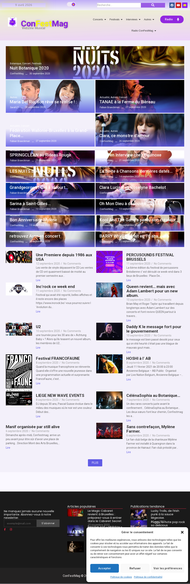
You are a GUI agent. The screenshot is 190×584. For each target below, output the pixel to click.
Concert (26, 63)
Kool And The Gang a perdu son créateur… (139, 219)
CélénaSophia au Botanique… (153, 395)
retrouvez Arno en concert (35, 236)
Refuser (135, 568)
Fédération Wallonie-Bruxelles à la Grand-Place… (49, 133)
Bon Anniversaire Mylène (33, 219)
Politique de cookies (121, 577)
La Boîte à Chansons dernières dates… (136, 171)
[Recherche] (119, 5)
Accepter (104, 568)
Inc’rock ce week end (55, 286)
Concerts (98, 19)
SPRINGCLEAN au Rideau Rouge (40, 155)
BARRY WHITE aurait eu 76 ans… (130, 236)
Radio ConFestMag (142, 30)
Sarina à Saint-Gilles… (30, 203)
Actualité (105, 97)
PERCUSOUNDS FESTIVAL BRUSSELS (150, 257)
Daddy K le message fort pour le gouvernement (153, 329)
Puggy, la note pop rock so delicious (167, 523)
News (114, 150)
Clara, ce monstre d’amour (124, 135)
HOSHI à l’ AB (138, 358)
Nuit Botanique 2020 (29, 68)
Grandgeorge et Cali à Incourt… (39, 187)
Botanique (16, 63)
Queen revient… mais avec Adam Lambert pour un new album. (152, 291)
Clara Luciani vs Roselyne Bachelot (132, 187)
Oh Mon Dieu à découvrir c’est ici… (132, 203)
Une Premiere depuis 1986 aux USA (64, 257)
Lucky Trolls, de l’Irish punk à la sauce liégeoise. (168, 512)
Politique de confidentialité (148, 577)
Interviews (132, 19)
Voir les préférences (167, 568)
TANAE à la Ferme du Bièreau (127, 101)
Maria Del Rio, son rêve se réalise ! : (43, 101)
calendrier (15, 231)
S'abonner (48, 523)
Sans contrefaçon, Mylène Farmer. (150, 429)
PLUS (95, 462)
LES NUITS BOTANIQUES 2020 (39, 171)
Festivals (115, 19)
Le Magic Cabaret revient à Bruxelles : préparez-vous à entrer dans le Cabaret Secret (105, 515)
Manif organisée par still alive (33, 427)
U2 (38, 327)
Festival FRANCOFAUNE (58, 358)
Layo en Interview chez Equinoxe (130, 155)
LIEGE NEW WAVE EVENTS (60, 395)
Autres (148, 19)
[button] (182, 532)
